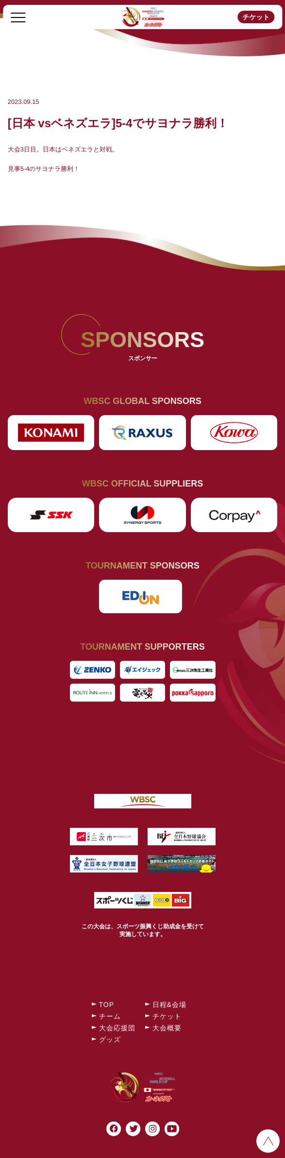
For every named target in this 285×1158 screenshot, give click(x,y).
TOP (107, 1004)
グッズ (110, 1039)
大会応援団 (117, 1028)
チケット (255, 17)
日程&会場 (169, 1004)
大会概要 (167, 1028)
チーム (110, 1016)
